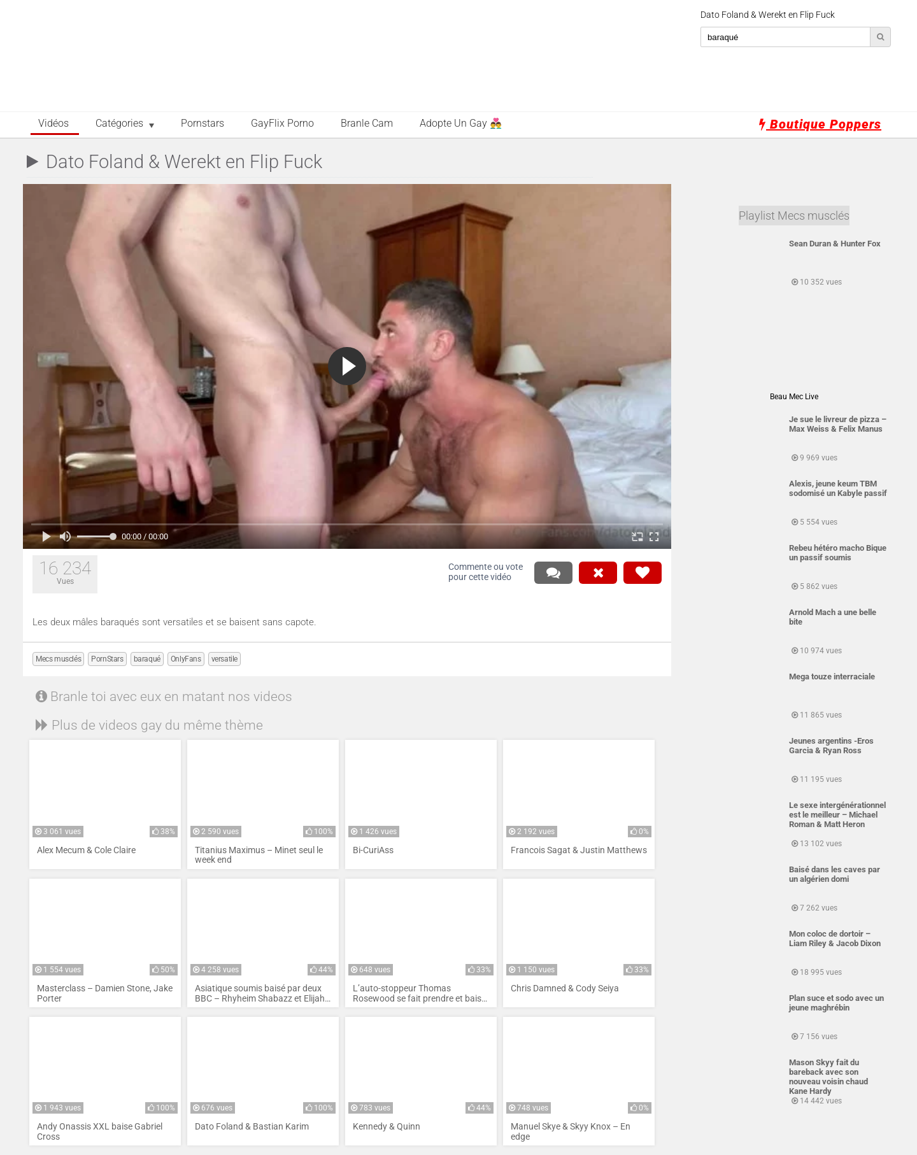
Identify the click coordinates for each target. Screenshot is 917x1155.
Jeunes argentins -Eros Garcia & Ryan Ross (831, 745)
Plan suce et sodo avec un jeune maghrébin (836, 1002)
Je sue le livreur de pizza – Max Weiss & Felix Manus (837, 424)
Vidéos (53, 123)
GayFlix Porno (282, 123)
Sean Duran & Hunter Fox (835, 243)
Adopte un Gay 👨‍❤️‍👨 (461, 123)
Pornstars (202, 123)
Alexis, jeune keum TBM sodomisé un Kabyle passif (838, 488)
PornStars (107, 659)
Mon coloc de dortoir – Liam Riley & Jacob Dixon (835, 938)
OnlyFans (186, 659)
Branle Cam (367, 123)
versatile (224, 659)
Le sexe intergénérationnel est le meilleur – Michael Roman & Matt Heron (837, 814)
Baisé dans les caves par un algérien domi (834, 874)
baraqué (147, 659)
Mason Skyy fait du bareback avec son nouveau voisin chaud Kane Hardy (828, 1077)
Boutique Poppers (820, 124)
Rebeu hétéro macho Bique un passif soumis (837, 552)
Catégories (119, 123)
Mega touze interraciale (832, 676)
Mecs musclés (58, 659)
